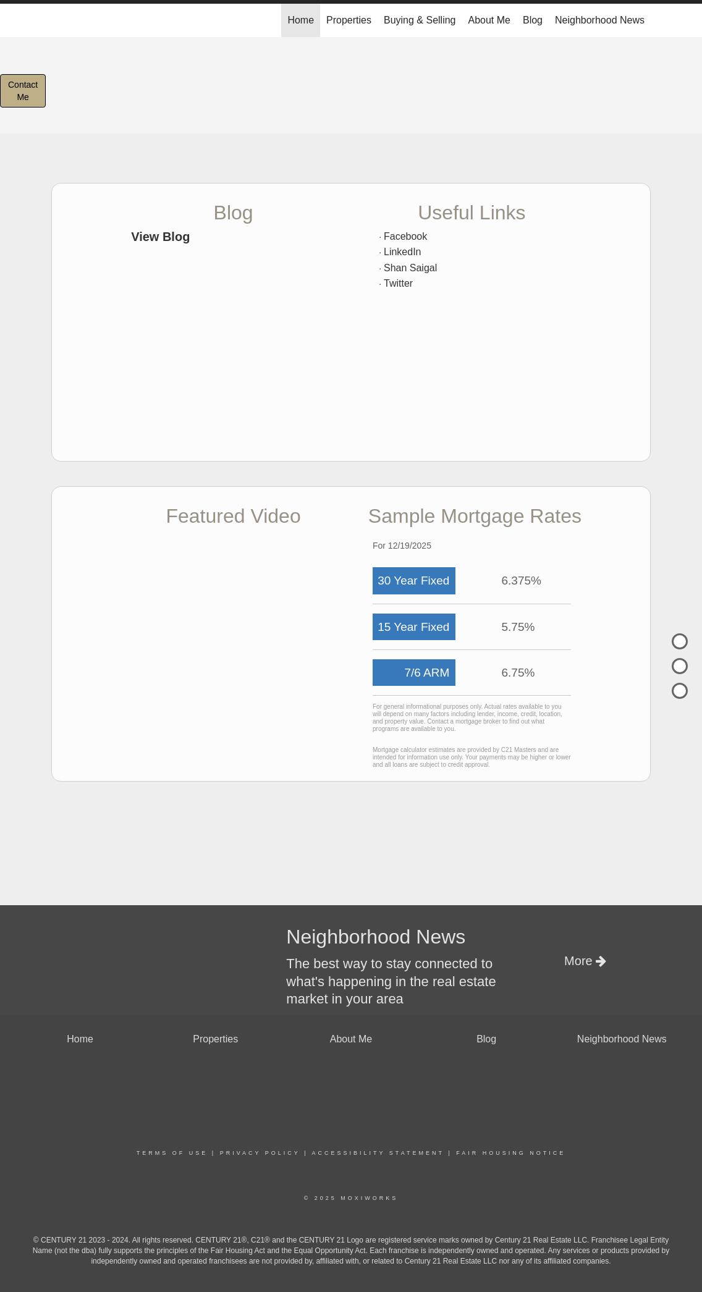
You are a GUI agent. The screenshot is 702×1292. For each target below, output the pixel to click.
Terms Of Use (172, 1153)
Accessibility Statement (378, 1153)
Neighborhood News (600, 20)
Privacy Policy (260, 1153)
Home (300, 20)
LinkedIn (402, 252)
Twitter (398, 283)
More (585, 961)
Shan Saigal (410, 268)
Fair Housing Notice (510, 1153)
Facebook (405, 236)
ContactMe (23, 91)
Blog (533, 20)
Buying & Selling (420, 20)
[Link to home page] (57, 20)
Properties (348, 20)
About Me (489, 20)
